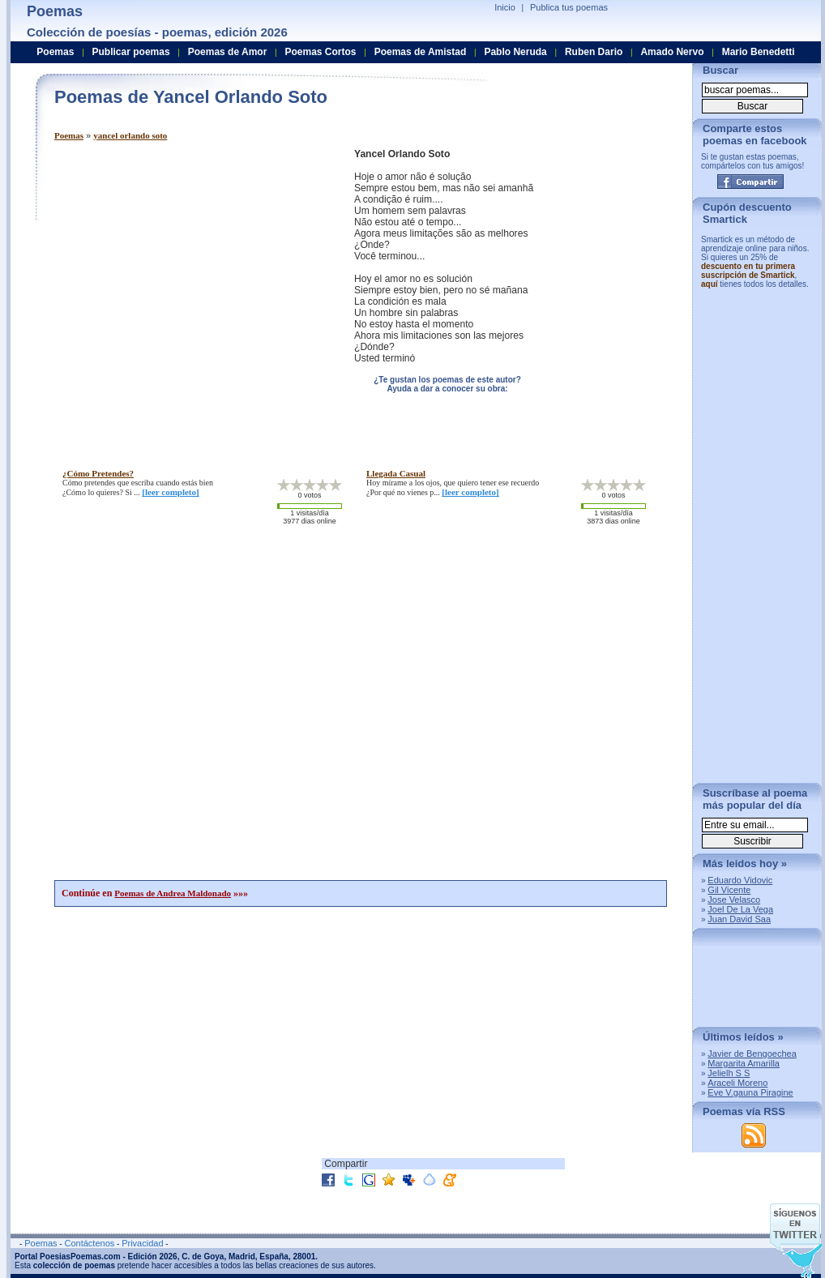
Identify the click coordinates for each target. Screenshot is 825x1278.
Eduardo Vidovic (739, 880)
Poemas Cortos (320, 52)
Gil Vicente (728, 890)
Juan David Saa (739, 919)
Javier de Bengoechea (751, 1053)
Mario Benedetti (758, 52)
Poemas (68, 135)
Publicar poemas (131, 52)
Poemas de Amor (227, 52)
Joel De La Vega (740, 909)
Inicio (504, 7)
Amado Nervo (671, 52)
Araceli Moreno (737, 1083)
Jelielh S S (728, 1073)
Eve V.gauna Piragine (750, 1092)
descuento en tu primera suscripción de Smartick (748, 271)
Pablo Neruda (515, 52)
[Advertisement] (152, 300)
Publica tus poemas (569, 7)
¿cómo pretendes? (98, 473)
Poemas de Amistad (420, 52)
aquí (709, 284)
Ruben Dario (593, 52)
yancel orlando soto (130, 135)
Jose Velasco (733, 899)
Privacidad (142, 1243)
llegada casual (395, 473)
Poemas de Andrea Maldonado (172, 893)
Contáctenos (89, 1243)
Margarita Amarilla (743, 1063)
